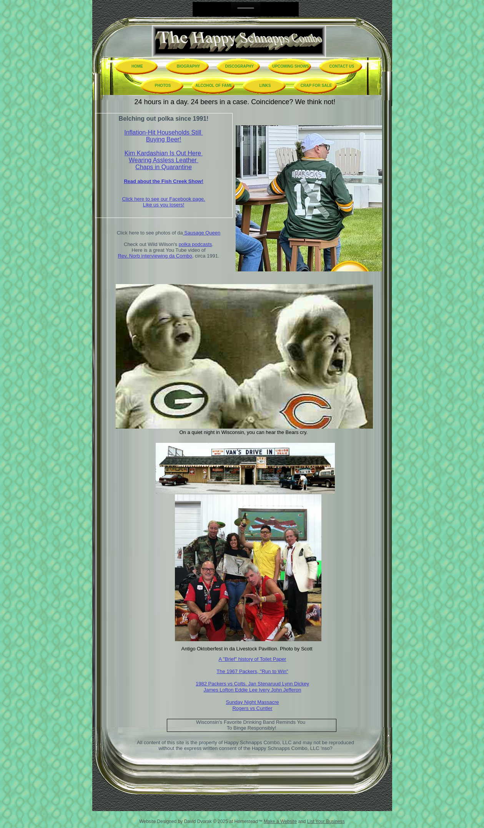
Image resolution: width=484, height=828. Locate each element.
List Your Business (326, 821)
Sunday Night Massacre (252, 702)
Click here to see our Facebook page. (163, 199)
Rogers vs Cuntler (252, 708)
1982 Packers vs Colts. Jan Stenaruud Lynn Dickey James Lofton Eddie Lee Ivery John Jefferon (252, 687)
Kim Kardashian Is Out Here (164, 153)
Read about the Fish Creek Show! (163, 181)
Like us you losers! (164, 205)
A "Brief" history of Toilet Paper (252, 659)
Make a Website (280, 821)
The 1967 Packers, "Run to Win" (252, 671)
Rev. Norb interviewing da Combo (155, 256)
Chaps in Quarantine (163, 167)
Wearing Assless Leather (163, 160)
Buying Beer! (163, 139)
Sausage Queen (202, 233)
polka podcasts (195, 244)
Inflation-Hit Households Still (163, 132)
